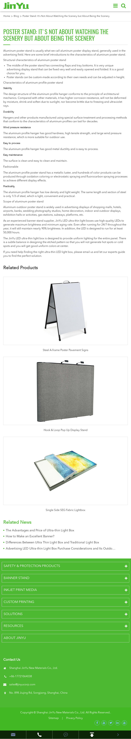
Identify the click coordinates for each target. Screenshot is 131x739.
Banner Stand (16, 578)
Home (6, 16)
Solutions (13, 614)
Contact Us (11, 660)
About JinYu (15, 638)
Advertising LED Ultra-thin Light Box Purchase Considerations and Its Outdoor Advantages (61, 548)
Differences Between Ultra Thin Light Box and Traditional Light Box (52, 542)
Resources (13, 626)
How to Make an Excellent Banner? (30, 536)
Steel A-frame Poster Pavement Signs (65, 350)
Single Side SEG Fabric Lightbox (65, 510)
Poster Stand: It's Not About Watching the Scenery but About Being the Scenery (66, 16)
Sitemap (53, 718)
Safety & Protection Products (32, 566)
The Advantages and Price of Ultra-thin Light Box (40, 530)
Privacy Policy (74, 718)
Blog (16, 16)
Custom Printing (19, 602)
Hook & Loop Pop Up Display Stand (66, 430)
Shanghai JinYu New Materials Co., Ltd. (61, 712)
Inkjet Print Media (20, 590)
